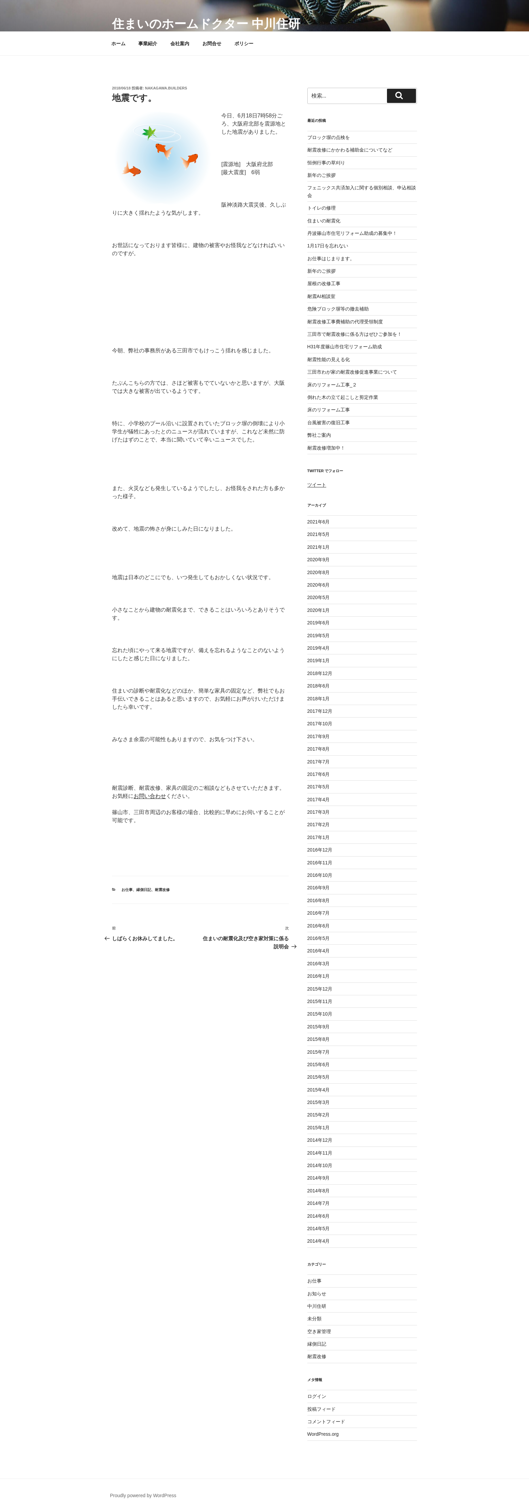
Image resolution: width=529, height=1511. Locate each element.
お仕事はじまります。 (331, 258)
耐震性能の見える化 (328, 359)
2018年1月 (318, 698)
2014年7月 (318, 1203)
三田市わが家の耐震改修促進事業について (352, 372)
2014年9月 (318, 1178)
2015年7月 (318, 1052)
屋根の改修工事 (323, 283)
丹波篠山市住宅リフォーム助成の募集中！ (352, 233)
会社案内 (179, 43)
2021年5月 (318, 534)
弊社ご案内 (319, 435)
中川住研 (316, 1306)
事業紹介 (147, 43)
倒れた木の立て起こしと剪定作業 (342, 397)
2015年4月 (318, 1089)
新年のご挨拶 (321, 175)
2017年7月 (318, 761)
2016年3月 (318, 963)
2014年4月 (318, 1241)
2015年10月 (320, 1014)
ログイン (316, 1396)
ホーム (118, 43)
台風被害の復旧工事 (328, 422)
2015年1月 (318, 1127)
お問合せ (211, 43)
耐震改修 (162, 890)
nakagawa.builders (166, 88)
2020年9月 (318, 559)
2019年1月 (318, 660)
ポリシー (243, 43)
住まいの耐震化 (323, 220)
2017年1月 (318, 837)
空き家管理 (319, 1331)
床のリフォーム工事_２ (332, 384)
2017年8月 (318, 749)
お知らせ (316, 1293)
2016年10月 (320, 875)
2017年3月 (318, 812)
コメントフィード (326, 1421)
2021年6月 (318, 521)
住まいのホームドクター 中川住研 (206, 24)
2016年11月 (320, 862)
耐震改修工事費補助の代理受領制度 (345, 321)
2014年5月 (318, 1228)
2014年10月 (320, 1165)
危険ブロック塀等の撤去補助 (338, 309)
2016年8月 (318, 900)
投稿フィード (321, 1409)
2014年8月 (318, 1190)
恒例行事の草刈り (326, 162)
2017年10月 (320, 723)
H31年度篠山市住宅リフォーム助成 (344, 346)
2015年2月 (318, 1114)
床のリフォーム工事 (328, 409)
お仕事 (127, 890)
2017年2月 (318, 824)
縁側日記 (143, 890)
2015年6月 (318, 1064)
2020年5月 (318, 597)
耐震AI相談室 (321, 296)
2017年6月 (318, 774)
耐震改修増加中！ (326, 448)
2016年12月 (320, 850)
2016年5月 (318, 938)
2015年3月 (318, 1102)
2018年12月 (320, 673)
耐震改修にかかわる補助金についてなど (349, 150)
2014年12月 (320, 1140)
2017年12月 (320, 711)
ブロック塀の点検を (328, 137)
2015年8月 (318, 1039)
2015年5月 (318, 1077)
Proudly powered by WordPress (143, 1495)
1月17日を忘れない (327, 245)
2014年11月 (320, 1153)
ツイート (316, 484)
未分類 (314, 1318)
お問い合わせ (150, 796)
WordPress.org (323, 1434)
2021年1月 (318, 547)
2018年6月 (318, 686)
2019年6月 (318, 622)
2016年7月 (318, 913)
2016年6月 (318, 925)
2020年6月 (318, 585)
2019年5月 (318, 635)
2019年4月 (318, 648)
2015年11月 (320, 1001)
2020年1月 (318, 610)
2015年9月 (318, 1026)
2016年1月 (318, 976)
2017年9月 (318, 736)
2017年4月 (318, 799)
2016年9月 (318, 887)
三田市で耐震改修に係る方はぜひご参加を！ (354, 334)
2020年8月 (318, 572)
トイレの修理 (321, 208)
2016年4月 (318, 950)
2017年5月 (318, 786)
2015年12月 (320, 989)
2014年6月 (318, 1216)
